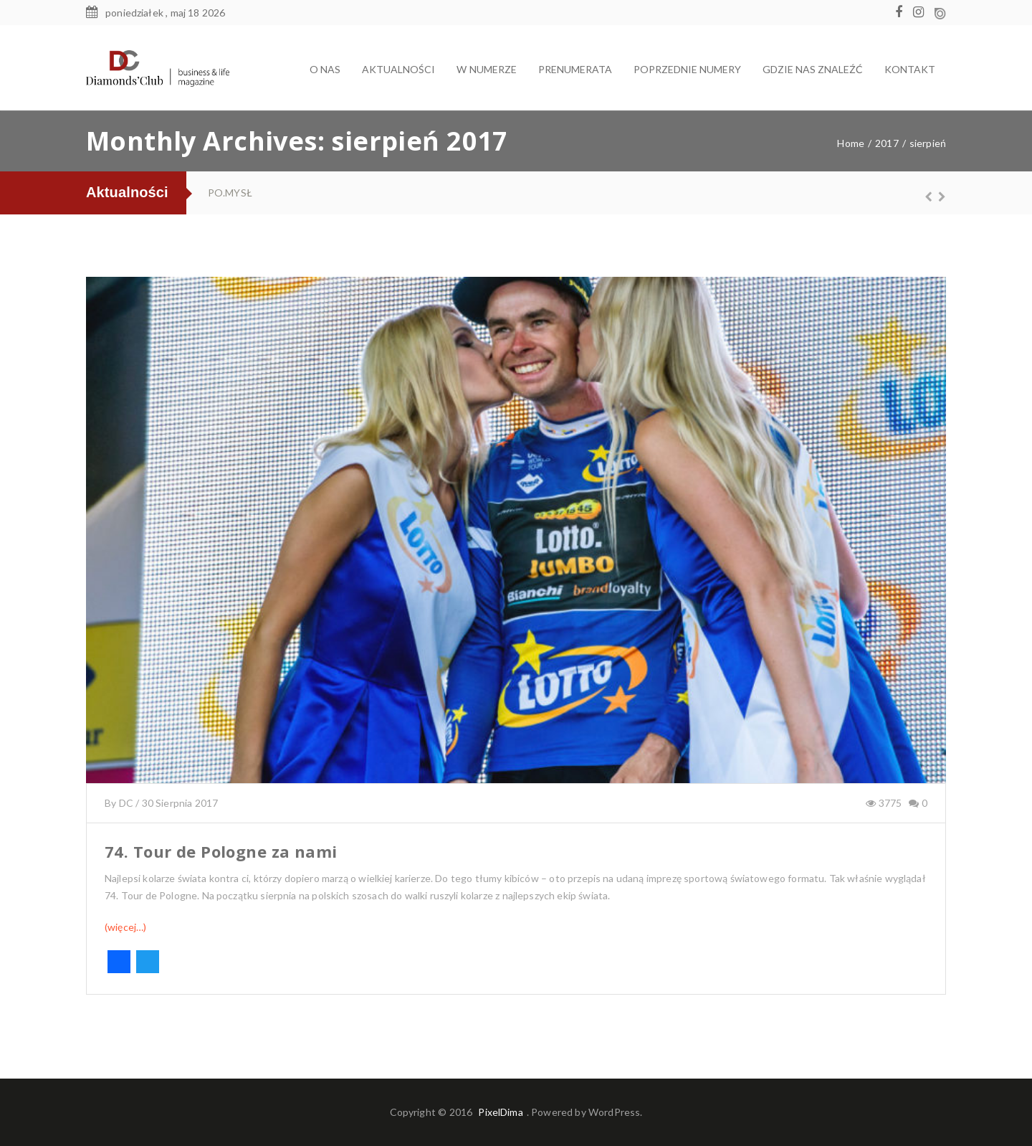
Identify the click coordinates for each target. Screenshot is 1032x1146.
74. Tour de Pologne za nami (221, 851)
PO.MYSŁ (230, 192)
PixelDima (500, 1112)
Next (935, 196)
